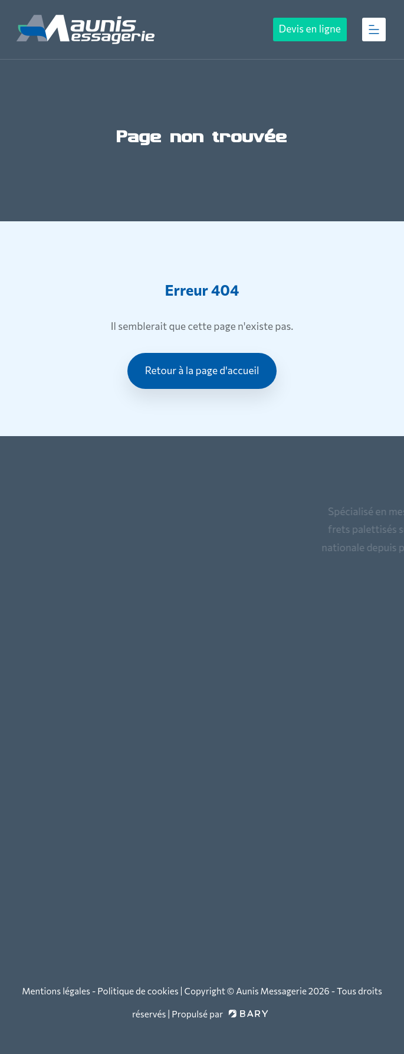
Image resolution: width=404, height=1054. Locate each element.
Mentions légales (56, 991)
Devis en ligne (310, 28)
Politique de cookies (137, 991)
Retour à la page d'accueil (202, 370)
